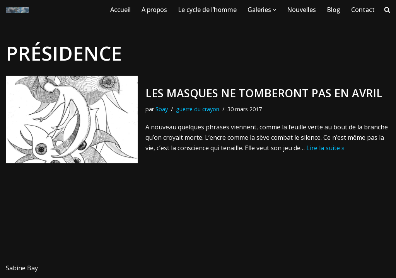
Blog (333, 9)
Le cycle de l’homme (207, 9)
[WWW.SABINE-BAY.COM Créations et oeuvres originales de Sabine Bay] (17, 10)
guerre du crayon (197, 109)
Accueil (120, 9)
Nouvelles (301, 9)
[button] (274, 10)
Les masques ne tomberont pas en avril (263, 93)
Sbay (161, 109)
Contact (363, 9)
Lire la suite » (325, 148)
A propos (154, 9)
